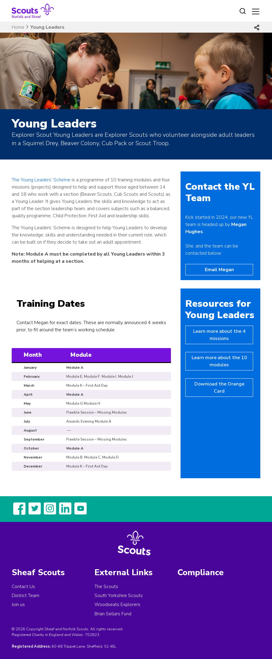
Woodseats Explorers (117, 604)
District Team (25, 595)
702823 (92, 634)
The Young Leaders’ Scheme (41, 180)
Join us (18, 604)
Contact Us (23, 586)
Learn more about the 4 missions (219, 335)
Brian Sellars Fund (112, 614)
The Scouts (106, 586)
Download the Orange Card (219, 387)
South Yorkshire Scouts (118, 595)
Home (18, 27)
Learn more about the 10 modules (219, 361)
